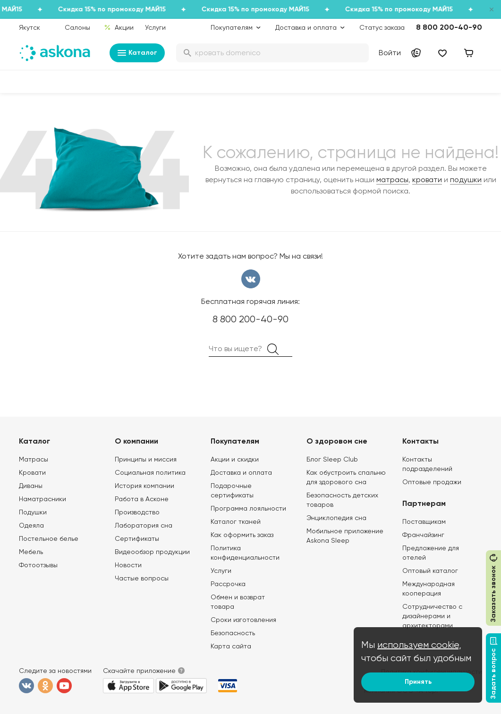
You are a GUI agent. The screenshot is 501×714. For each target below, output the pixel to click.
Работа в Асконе (142, 499)
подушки (466, 179)
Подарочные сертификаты (232, 490)
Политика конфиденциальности (245, 552)
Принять (418, 682)
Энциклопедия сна (336, 517)
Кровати (32, 472)
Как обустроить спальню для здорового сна (346, 477)
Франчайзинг (423, 534)
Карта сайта (231, 646)
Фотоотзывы (38, 565)
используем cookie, (419, 644)
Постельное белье (48, 538)
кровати (427, 179)
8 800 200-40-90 (449, 27)
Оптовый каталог (430, 570)
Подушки (33, 512)
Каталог (137, 53)
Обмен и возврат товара (238, 601)
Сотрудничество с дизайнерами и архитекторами (432, 616)
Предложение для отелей (430, 552)
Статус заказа (382, 27)
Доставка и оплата (241, 472)
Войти (390, 52)
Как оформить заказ (242, 534)
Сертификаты (137, 538)
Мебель (31, 551)
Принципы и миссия (146, 459)
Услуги (155, 27)
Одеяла (31, 525)
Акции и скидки (235, 459)
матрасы (392, 179)
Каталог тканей (236, 521)
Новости (128, 565)
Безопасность (233, 633)
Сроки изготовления (243, 619)
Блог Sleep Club (332, 459)
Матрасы (33, 459)
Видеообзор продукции (152, 551)
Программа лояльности (248, 508)
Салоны (77, 27)
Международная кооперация (428, 588)
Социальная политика (150, 472)
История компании (144, 485)
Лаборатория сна (143, 525)
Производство (137, 512)
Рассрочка (228, 584)
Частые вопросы (142, 578)
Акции (119, 27)
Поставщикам (424, 521)
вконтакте (250, 278)
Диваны (30, 485)
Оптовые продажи (431, 482)
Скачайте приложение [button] (139, 670)
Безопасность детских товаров (342, 499)
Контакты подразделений (427, 463)
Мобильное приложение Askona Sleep (344, 535)
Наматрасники (42, 499)
